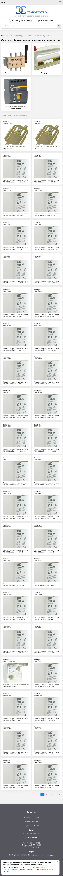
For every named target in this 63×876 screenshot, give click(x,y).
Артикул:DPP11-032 (6, 459)
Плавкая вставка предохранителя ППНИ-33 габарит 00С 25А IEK (46, 349)
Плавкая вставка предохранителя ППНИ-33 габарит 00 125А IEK (46, 584)
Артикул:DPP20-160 (38, 660)
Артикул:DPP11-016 (37, 156)
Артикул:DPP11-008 (38, 593)
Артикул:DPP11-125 (37, 257)
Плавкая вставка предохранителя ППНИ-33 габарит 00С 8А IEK (46, 618)
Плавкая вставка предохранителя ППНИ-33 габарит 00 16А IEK (15, 551)
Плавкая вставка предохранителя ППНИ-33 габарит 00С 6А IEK (46, 214)
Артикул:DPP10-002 (38, 627)
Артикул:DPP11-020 (7, 156)
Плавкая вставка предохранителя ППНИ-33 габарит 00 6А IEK (46, 315)
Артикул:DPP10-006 (38, 290)
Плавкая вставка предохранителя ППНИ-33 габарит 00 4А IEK (15, 315)
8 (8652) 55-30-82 (31, 826)
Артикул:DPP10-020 (38, 492)
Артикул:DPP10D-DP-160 (9, 660)
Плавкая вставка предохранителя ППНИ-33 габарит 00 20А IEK (46, 517)
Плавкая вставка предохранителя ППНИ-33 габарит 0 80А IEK (15, 753)
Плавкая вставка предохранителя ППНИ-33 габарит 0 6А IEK (46, 753)
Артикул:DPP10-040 (38, 459)
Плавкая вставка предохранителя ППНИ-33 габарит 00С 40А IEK (46, 416)
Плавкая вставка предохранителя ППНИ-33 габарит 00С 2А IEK (15, 248)
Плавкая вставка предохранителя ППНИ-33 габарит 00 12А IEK (15, 652)
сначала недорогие (19, 115)
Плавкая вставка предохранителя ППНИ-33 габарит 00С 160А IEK (15, 282)
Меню (31, 2)
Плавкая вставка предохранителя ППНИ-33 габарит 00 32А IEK (15, 517)
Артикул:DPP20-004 (38, 761)
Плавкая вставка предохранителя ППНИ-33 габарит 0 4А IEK (46, 786)
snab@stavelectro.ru (42, 20)
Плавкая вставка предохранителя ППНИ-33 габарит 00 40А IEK (46, 484)
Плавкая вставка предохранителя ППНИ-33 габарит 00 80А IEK (15, 383)
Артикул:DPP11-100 (37, 223)
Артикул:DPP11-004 (7, 189)
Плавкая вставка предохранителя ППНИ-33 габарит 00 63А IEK (46, 383)
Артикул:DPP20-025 (7, 761)
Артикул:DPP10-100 (7, 324)
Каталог (4, 36)
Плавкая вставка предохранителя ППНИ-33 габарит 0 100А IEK (15, 719)
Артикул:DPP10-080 (7, 358)
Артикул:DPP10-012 (7, 627)
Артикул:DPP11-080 (7, 425)
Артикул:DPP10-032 (7, 492)
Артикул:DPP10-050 (7, 559)
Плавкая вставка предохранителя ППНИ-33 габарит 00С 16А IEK (46, 181)
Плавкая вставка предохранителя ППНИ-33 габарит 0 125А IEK (46, 719)
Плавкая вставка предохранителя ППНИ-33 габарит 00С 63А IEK (15, 416)
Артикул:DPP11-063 (6, 391)
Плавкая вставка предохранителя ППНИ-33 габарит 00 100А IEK (15, 349)
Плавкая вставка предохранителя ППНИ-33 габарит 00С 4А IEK (15, 214)
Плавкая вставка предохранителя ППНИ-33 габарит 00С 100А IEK (46, 248)
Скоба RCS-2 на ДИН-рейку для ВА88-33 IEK (45, 147)
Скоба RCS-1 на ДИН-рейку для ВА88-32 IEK (14, 147)
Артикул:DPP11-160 (6, 257)
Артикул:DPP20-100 (7, 694)
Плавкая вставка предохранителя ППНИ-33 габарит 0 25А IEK (15, 786)
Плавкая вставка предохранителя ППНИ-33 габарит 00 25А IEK (46, 551)
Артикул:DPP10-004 (7, 290)
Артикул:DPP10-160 (7, 593)
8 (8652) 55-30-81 (31, 821)
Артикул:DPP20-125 (38, 694)
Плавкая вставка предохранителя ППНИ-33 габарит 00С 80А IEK (15, 450)
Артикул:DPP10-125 (37, 559)
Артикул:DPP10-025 (38, 526)
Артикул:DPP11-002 (7, 223)
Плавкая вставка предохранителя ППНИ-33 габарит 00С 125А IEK (46, 282)
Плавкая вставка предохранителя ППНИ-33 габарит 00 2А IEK (46, 652)
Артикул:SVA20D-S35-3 (39, 122)
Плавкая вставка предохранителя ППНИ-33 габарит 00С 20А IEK (15, 181)
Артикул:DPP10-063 (38, 358)
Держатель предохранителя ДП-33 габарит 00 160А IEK (16, 685)
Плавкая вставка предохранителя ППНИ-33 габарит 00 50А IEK (15, 584)
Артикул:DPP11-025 (37, 324)
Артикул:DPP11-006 (38, 189)
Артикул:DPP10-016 (7, 526)
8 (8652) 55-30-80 (19, 20)
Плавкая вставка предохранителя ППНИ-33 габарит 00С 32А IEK (15, 484)
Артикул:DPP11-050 (38, 425)
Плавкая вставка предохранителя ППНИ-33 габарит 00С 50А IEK (46, 450)
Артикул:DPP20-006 (38, 728)
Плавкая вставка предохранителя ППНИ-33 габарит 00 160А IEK (15, 618)
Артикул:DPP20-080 (7, 728)
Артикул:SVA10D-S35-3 (8, 122)
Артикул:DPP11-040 (38, 391)
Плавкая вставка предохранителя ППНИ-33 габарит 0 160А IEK (46, 685)
